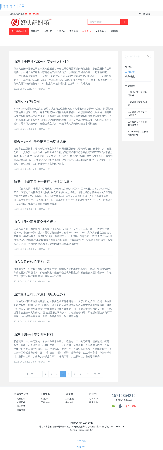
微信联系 (146, 14)
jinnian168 (12, 6)
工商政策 (130, 71)
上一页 (30, 374)
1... (38, 374)
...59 (87, 374)
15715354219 (32, 13)
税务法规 (130, 76)
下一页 (97, 374)
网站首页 (35, 31)
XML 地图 (81, 440)
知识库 (128, 67)
